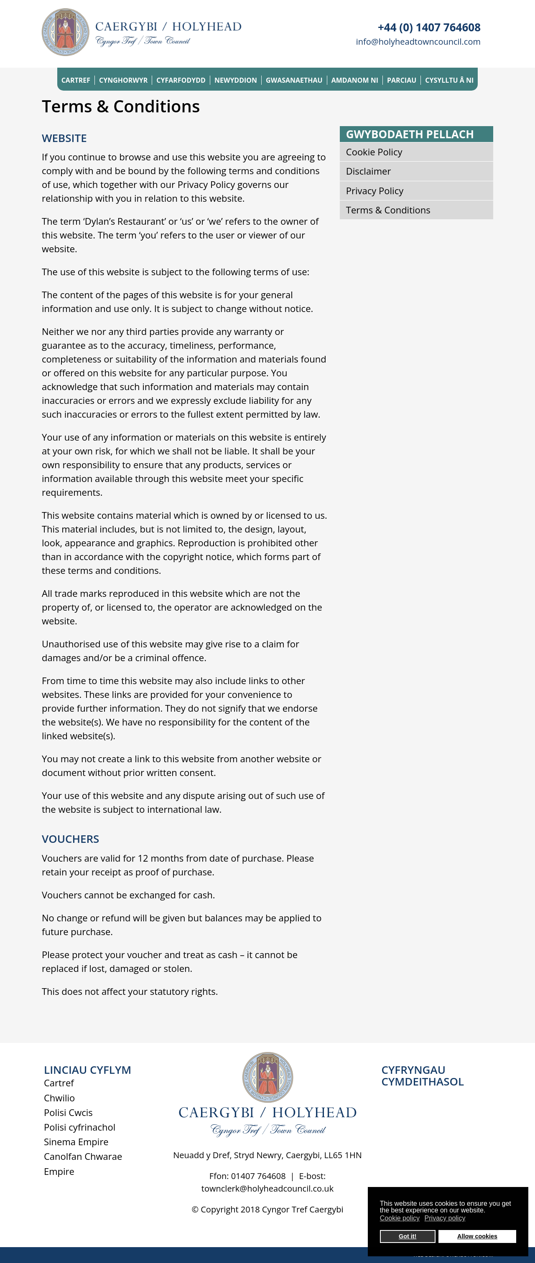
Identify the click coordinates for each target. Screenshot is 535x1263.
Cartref (59, 1082)
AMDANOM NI (354, 80)
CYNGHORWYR (123, 80)
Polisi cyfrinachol (79, 1127)
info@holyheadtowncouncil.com (418, 41)
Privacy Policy (374, 190)
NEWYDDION (235, 80)
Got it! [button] (407, 1236)
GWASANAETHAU (294, 80)
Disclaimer (368, 171)
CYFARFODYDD (181, 80)
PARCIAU (401, 80)
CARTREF (75, 80)
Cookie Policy (374, 151)
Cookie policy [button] (400, 1218)
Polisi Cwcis (68, 1112)
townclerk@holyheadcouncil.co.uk (267, 1188)
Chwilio (59, 1097)
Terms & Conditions (388, 209)
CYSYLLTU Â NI (449, 80)
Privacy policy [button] (445, 1218)
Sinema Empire (76, 1141)
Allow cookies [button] (477, 1236)
